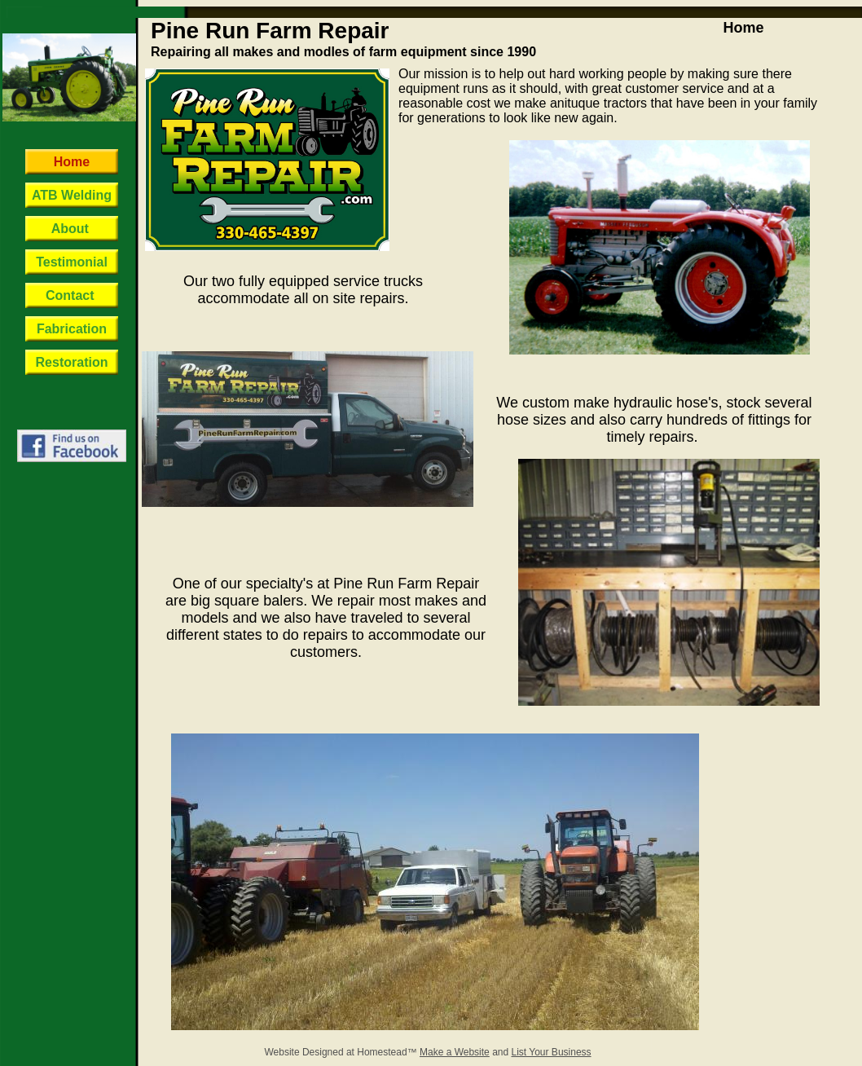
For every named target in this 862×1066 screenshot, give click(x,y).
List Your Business (552, 1052)
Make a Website (455, 1052)
